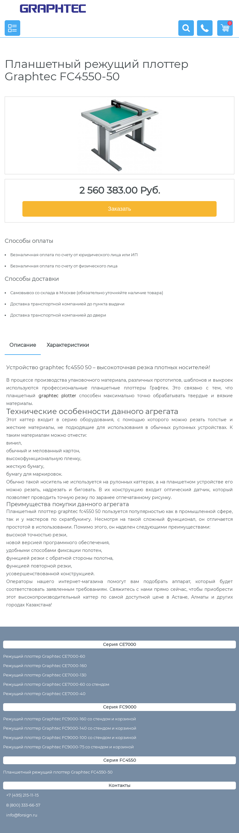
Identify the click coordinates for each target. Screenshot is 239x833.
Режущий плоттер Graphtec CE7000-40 (44, 693)
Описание (22, 345)
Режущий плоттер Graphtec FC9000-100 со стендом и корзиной (69, 737)
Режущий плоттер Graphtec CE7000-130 (45, 674)
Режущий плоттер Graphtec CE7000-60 (44, 656)
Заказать (119, 209)
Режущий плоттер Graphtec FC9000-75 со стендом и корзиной (68, 746)
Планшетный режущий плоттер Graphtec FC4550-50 (58, 771)
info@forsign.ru (21, 814)
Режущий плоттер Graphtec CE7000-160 (45, 665)
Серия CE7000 (119, 644)
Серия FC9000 (119, 707)
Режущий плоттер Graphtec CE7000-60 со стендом (56, 684)
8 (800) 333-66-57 (23, 804)
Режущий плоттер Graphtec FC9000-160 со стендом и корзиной (69, 718)
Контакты (119, 785)
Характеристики (68, 345)
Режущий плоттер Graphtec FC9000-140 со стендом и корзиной (69, 728)
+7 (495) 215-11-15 (22, 795)
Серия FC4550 (119, 760)
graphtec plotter (57, 395)
